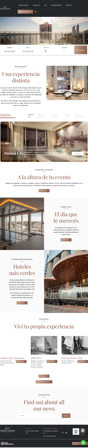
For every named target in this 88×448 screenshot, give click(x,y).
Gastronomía (56, 5)
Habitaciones (24, 5)
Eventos (69, 5)
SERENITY (36, 358)
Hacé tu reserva (25, 11)
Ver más (77, 153)
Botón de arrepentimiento (80, 443)
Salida (28, 47)
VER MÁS (44, 191)
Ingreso (9, 47)
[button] (2, 354)
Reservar (81, 50)
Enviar (66, 416)
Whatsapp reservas (44, 382)
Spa (45, 5)
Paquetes (36, 5)
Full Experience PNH (71, 358)
